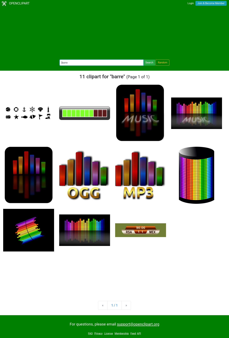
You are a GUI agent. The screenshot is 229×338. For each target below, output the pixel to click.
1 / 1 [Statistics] (114, 305)
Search (149, 62)
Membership (121, 333)
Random (162, 62)
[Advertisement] (114, 33)
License (108, 333)
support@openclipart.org (138, 324)
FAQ (90, 333)
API (139, 333)
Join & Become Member (211, 3)
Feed (133, 333)
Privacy (98, 333)
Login (190, 3)
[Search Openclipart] (101, 63)
